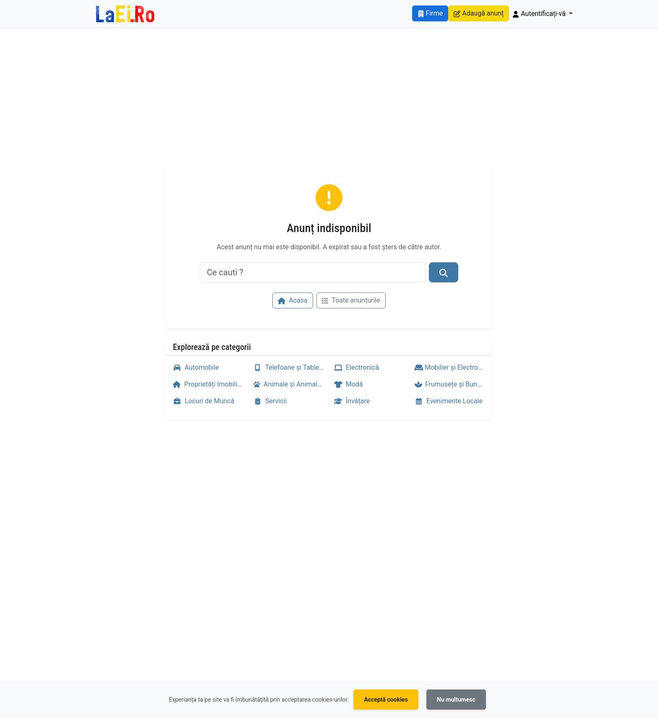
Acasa (292, 300)
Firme (430, 13)
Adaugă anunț (479, 13)
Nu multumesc (456, 699)
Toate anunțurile (351, 300)
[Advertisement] (329, 101)
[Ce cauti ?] (313, 272)
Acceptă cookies (385, 699)
